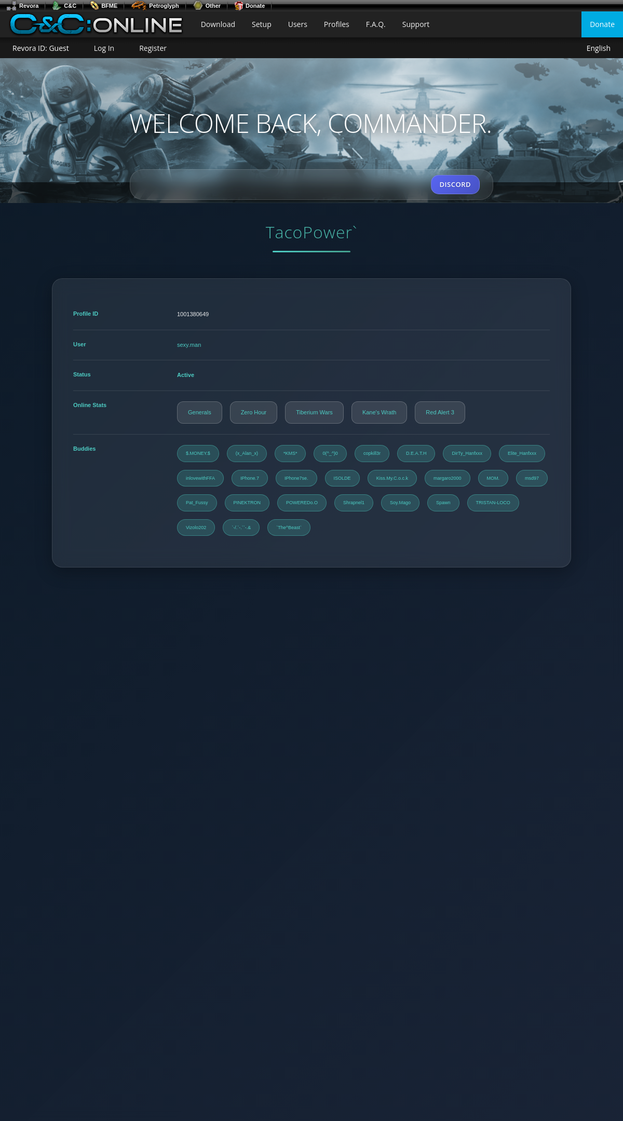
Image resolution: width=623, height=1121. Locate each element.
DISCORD (455, 184)
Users (297, 24)
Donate (249, 5)
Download (218, 24)
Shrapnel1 (353, 502)
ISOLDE (342, 478)
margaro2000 (448, 478)
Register (153, 48)
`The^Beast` (289, 527)
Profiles (336, 24)
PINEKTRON (247, 502)
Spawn (443, 502)
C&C (64, 5)
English (599, 48)
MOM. (493, 478)
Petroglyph (155, 5)
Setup (262, 24)
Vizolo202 (196, 527)
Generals (199, 412)
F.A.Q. (376, 24)
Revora (22, 5)
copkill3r (372, 453)
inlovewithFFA (200, 478)
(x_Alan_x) (247, 453)
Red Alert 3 (440, 412)
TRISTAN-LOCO (493, 502)
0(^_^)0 (329, 453)
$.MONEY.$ (198, 453)
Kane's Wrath (379, 412)
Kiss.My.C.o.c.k (392, 478)
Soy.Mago (400, 502)
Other (207, 5)
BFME (103, 5)
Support (416, 24)
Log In (104, 48)
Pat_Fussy (197, 502)
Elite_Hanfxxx (522, 453)
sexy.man (189, 345)
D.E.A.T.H (416, 453)
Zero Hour (254, 412)
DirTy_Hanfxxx (467, 453)
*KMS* (290, 453)
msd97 (532, 478)
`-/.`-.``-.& (241, 527)
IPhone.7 (249, 478)
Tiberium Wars (314, 412)
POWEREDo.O (302, 502)
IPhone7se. (296, 478)
